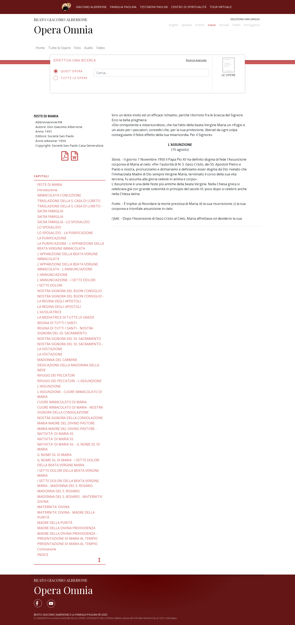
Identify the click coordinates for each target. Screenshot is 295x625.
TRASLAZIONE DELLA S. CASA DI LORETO (68, 201)
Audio (88, 48)
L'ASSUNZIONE (49, 386)
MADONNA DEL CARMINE (57, 360)
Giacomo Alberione (91, 7)
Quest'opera (69, 71)
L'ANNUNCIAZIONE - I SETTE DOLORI (66, 280)
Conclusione (46, 549)
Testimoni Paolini (154, 7)
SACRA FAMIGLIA (50, 216)
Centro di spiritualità (188, 7)
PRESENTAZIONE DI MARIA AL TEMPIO (67, 544)
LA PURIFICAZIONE (51, 238)
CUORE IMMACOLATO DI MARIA (62, 402)
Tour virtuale (221, 7)
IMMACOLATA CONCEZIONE (59, 195)
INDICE (42, 554)
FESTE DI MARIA (49, 184)
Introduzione (47, 190)
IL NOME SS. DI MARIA (54, 454)
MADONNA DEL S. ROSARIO (58, 491)
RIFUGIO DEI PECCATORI (56, 375)
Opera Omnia (63, 29)
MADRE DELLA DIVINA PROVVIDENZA (66, 528)
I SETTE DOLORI (49, 285)
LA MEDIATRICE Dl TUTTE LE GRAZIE (65, 317)
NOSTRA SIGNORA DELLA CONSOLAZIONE (70, 418)
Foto (77, 48)
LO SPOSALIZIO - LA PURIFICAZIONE (65, 233)
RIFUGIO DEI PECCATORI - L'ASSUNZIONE (69, 381)
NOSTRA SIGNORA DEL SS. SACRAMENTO (69, 338)
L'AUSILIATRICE (49, 312)
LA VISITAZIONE (49, 354)
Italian (212, 25)
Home (41, 47)
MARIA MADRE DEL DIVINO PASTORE (66, 423)
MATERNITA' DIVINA (53, 507)
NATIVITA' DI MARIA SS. (55, 439)
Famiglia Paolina (123, 7)
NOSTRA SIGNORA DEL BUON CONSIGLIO (69, 291)
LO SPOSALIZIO (49, 227)
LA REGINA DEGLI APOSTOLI (59, 306)
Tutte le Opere (59, 48)
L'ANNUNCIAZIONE (52, 274)
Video (100, 48)
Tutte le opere (70, 78)
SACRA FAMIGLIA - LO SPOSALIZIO (63, 222)
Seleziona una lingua (245, 19)
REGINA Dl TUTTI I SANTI (57, 323)
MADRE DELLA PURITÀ (54, 522)
